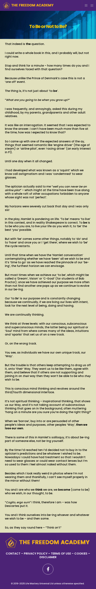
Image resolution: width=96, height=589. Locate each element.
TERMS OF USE (61, 553)
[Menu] (91, 5)
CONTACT (13, 553)
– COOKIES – (80, 553)
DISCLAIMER (48, 557)
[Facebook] (48, 569)
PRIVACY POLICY (36, 553)
